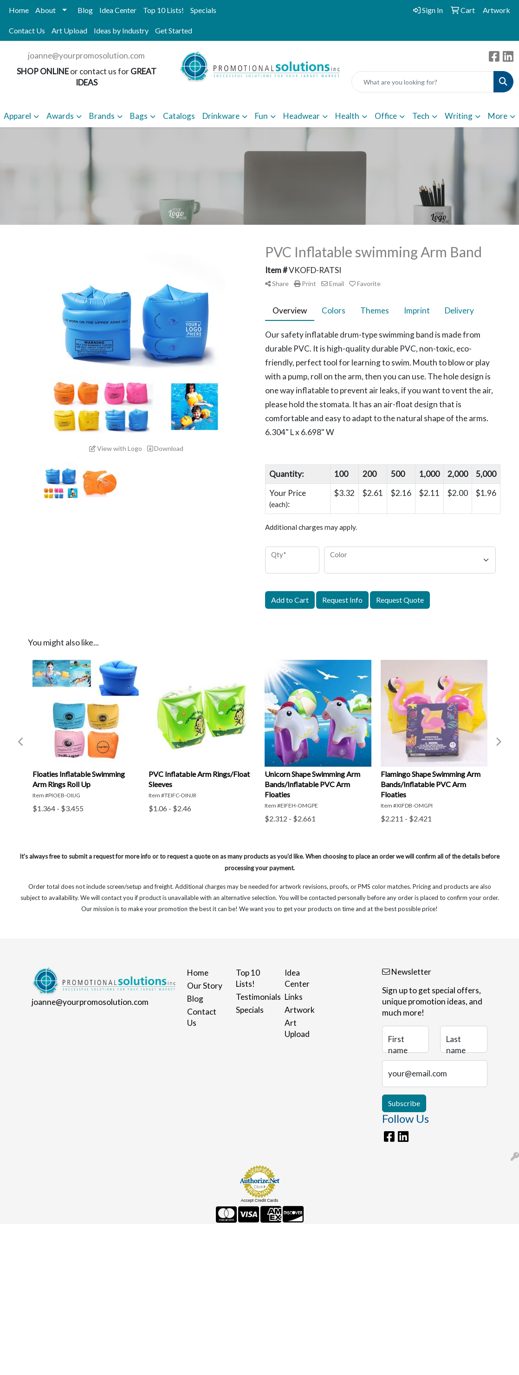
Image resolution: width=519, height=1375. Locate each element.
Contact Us (27, 30)
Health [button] (347, 116)
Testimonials (254, 997)
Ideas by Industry (121, 30)
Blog (85, 10)
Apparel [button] (17, 116)
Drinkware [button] (221, 116)
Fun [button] (261, 116)
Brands (102, 116)
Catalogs (179, 116)
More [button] (497, 116)
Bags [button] (139, 116)
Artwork (300, 1010)
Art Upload (69, 30)
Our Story (204, 986)
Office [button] (386, 116)
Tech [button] (420, 116)
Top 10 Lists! (163, 10)
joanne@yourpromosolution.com (86, 55)
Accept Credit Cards (260, 1200)
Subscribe (404, 1103)
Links (294, 997)
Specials (203, 10)
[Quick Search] (422, 81)
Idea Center (117, 10)
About (45, 10)
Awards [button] (60, 116)
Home (19, 10)
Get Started (173, 30)
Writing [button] (459, 116)
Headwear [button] (301, 116)
